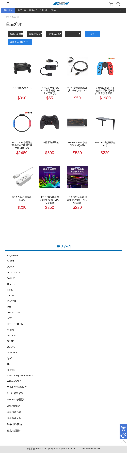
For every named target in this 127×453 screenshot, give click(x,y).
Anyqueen (12, 255)
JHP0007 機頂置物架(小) (105, 144)
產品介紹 (15, 17)
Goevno (11, 284)
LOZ (9, 318)
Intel (9, 307)
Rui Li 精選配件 (15, 393)
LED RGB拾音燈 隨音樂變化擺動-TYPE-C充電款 (49, 200)
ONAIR (11, 341)
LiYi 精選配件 (14, 405)
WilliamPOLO (14, 381)
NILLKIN (11, 335)
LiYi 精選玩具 (14, 418)
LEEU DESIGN (15, 324)
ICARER (11, 301)
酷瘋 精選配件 (14, 430)
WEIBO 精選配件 (16, 399)
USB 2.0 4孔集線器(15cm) (22, 198)
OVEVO (11, 347)
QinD (10, 358)
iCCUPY (11, 295)
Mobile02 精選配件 (17, 387)
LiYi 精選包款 (14, 412)
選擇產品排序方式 (19, 42)
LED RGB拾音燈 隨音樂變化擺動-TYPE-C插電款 (77, 200)
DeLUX (11, 278)
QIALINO (12, 352)
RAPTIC (11, 369)
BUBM (10, 261)
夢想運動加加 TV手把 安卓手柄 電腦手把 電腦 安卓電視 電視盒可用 (105, 90)
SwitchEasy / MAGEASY (20, 375)
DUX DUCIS (13, 272)
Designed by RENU (90, 448)
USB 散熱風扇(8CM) (22, 87)
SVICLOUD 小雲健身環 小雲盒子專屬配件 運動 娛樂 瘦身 (21, 145)
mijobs (10, 329)
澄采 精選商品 (14, 424)
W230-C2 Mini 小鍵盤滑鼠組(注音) (77, 144)
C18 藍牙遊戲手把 (50, 142)
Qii (8, 364)
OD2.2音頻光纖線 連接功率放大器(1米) (77, 89)
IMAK (10, 289)
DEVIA (10, 267)
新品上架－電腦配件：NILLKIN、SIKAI (37, 10)
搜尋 (92, 34)
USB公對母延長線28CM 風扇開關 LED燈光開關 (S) (49, 90)
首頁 (7, 17)
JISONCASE (14, 312)
